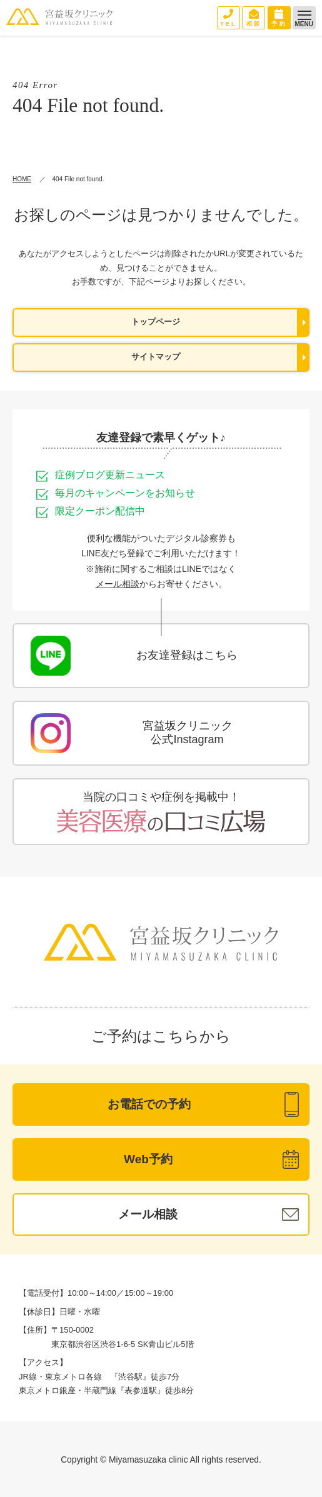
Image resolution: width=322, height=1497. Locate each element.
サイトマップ (155, 357)
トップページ (155, 322)
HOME (22, 179)
